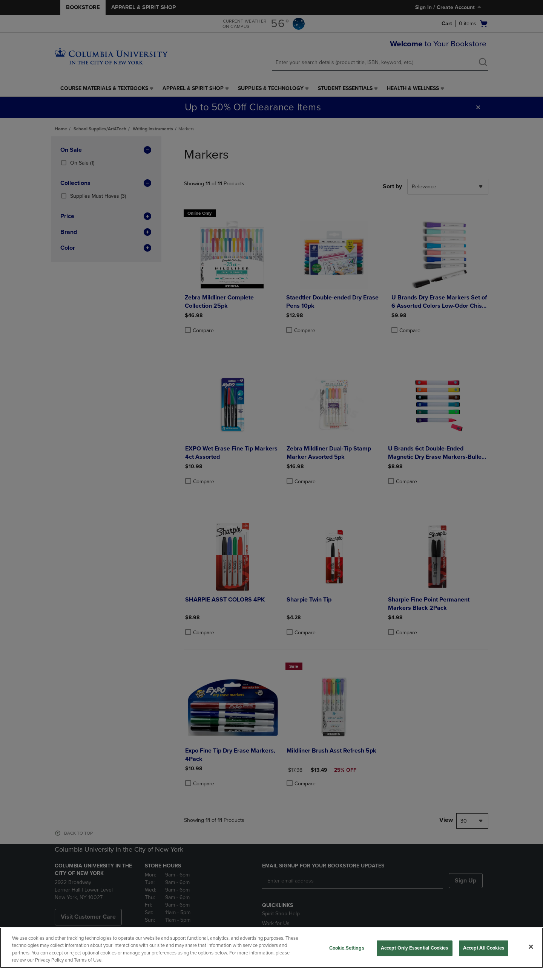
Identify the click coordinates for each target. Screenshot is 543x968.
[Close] (531, 946)
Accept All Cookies (483, 948)
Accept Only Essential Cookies (414, 948)
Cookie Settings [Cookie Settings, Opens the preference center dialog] (346, 948)
